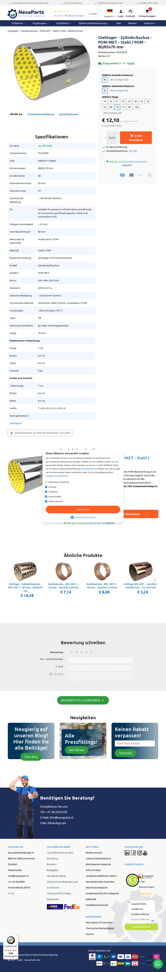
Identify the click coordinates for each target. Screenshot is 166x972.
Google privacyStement (57, 476)
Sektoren (150, 23)
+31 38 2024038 (16, 881)
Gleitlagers (16, 423)
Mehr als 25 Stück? (127, 163)
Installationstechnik (97, 905)
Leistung (52, 487)
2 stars (76, 652)
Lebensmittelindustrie (98, 858)
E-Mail (59, 666)
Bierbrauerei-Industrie (98, 864)
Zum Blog (31, 756)
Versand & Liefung (56, 876)
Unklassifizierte (55, 501)
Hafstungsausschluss (19, 954)
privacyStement (88, 469)
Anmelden (125, 753)
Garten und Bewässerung (94, 23)
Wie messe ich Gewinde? (99, 922)
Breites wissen (94, 852)
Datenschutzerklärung (45, 954)
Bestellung (52, 858)
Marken (132, 23)
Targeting (53, 492)
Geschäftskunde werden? (60, 852)
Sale (118, 23)
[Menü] (16, 936)
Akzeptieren (83, 509)
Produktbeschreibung (41, 114)
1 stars (72, 652)
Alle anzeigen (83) (119, 79)
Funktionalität (54, 496)
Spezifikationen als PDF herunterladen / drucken (40, 433)
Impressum (53, 899)
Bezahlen (52, 864)
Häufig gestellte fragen (59, 893)
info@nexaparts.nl (61, 817)
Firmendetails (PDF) (19, 887)
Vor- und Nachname (51, 659)
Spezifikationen (68, 114)
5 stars (91, 652)
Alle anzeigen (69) (112, 113)
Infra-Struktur (93, 870)
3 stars (81, 652)
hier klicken (76, 750)
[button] (110, 13)
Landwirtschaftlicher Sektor (101, 876)
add (72, 685)
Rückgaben (53, 870)
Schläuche (18, 23)
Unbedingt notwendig (58, 482)
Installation (63, 23)
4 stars (86, 652)
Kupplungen (41, 23)
